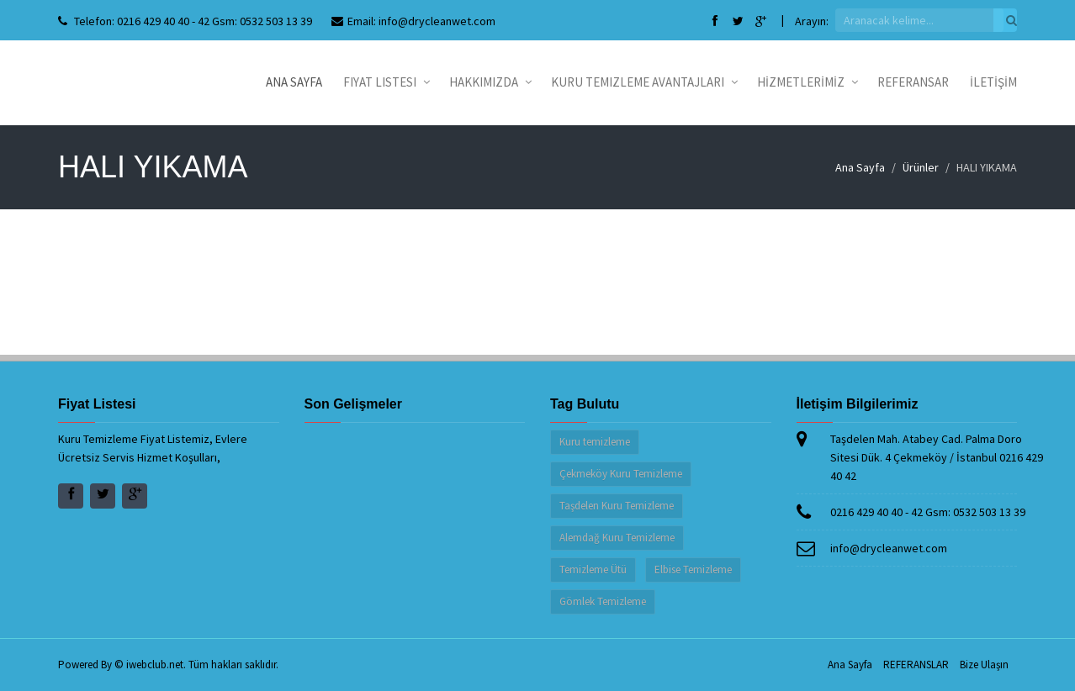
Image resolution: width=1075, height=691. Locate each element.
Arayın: (812, 21)
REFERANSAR (913, 82)
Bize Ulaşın (984, 664)
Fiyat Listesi (385, 82)
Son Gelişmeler (353, 404)
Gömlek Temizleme (602, 601)
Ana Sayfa (294, 82)
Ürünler (921, 167)
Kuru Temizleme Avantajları (643, 82)
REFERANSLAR (916, 664)
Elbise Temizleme (693, 569)
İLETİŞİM (993, 82)
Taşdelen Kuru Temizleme (616, 505)
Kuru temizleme (594, 442)
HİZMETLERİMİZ (806, 82)
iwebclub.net (154, 664)
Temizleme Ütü (593, 569)
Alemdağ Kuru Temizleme (617, 537)
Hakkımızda (489, 82)
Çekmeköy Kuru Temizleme (620, 474)
